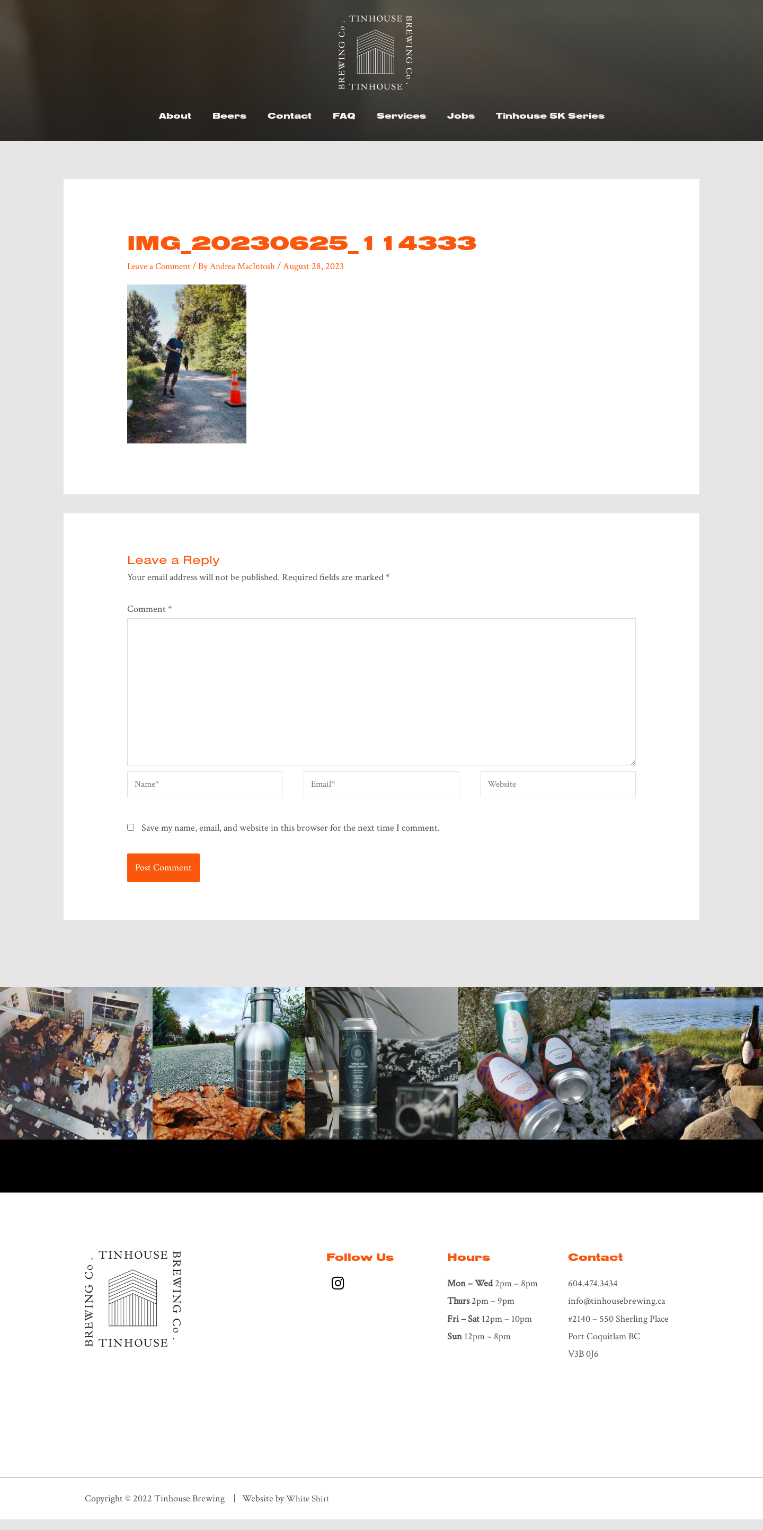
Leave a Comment (161, 266)
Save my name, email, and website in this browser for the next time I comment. (290, 838)
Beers (229, 115)
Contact (290, 115)
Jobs (461, 115)
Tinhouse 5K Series (550, 115)
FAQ (344, 115)
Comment (149, 609)
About (175, 115)
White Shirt (309, 1509)
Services (401, 115)
